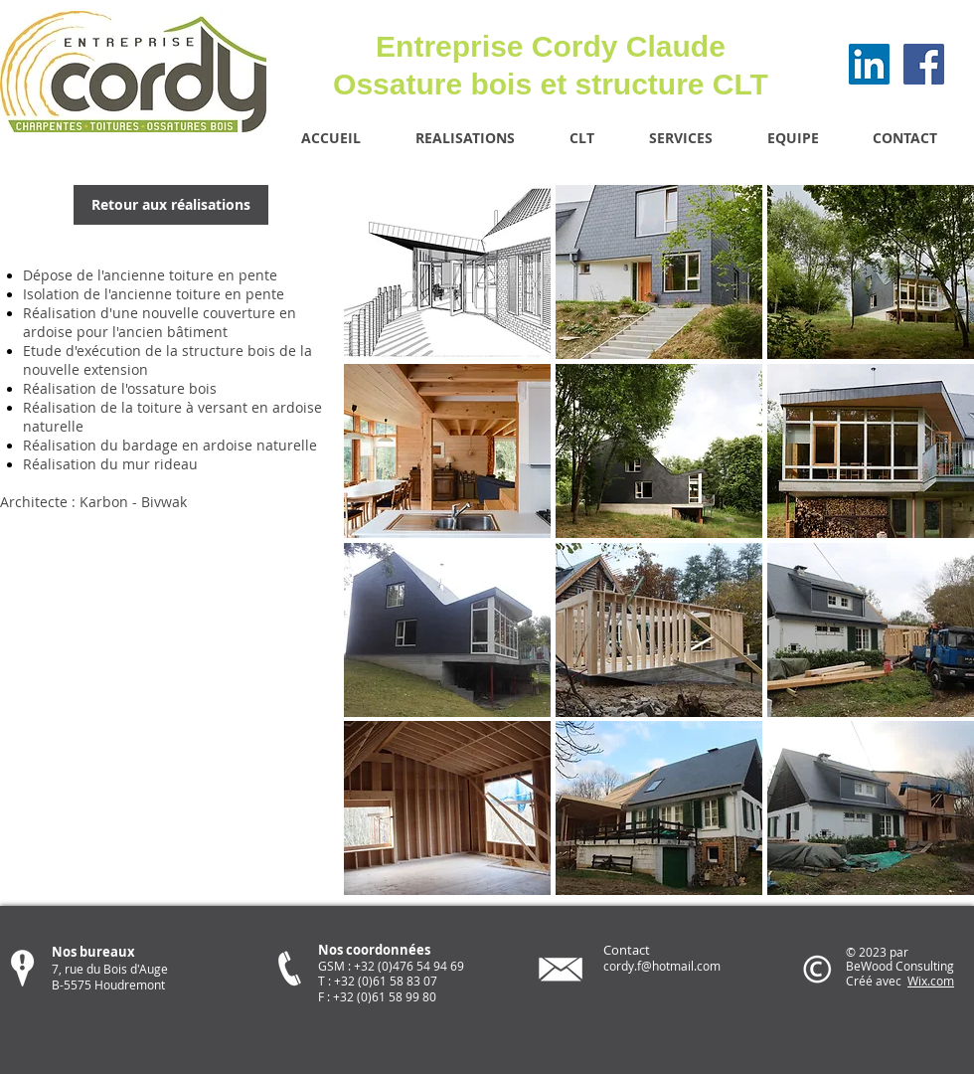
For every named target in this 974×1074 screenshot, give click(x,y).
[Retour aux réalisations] (171, 205)
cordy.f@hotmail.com (662, 966)
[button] (447, 272)
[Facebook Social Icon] (923, 64)
